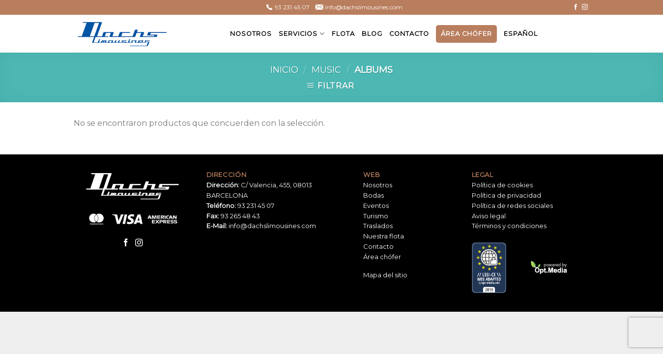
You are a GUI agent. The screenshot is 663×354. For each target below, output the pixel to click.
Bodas (373, 195)
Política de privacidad (506, 195)
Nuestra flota (383, 236)
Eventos (376, 205)
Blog (372, 33)
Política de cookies (502, 185)
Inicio (284, 69)
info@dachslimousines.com (272, 226)
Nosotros (251, 33)
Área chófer (466, 33)
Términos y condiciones (509, 226)
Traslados (378, 226)
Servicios (301, 33)
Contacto (409, 33)
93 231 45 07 (255, 205)
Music (326, 69)
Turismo (375, 216)
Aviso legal (489, 216)
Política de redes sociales (512, 205)
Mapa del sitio (385, 275)
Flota (343, 33)
